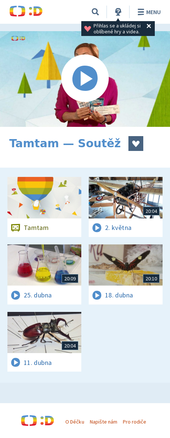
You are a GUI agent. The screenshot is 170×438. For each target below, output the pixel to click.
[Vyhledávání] (95, 12)
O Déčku (74, 421)
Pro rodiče (134, 421)
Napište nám (103, 421)
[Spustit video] (85, 79)
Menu (148, 11)
